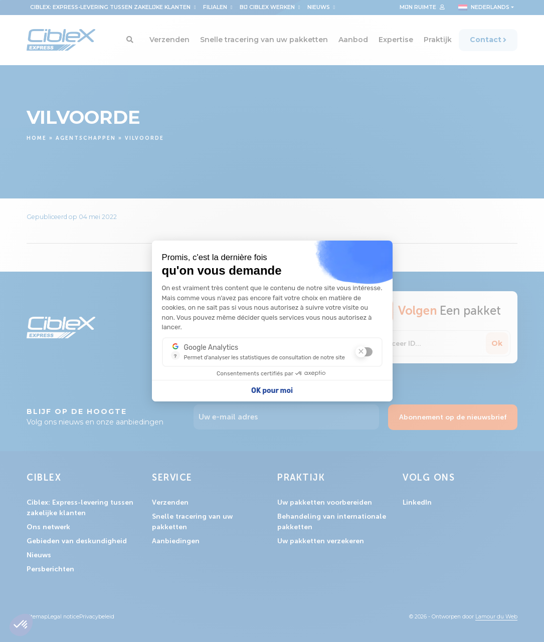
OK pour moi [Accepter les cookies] (272, 390)
